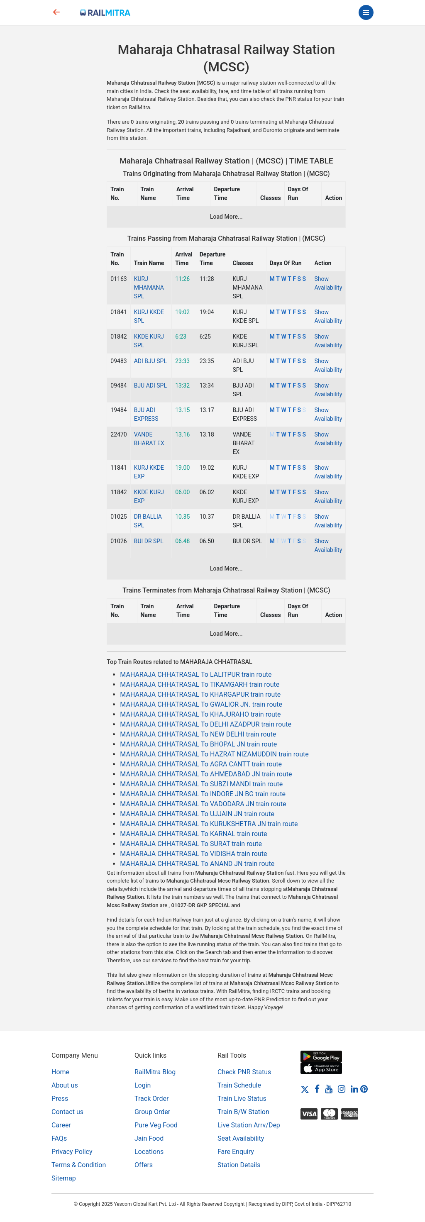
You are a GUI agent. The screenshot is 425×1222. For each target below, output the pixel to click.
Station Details (238, 1165)
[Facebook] (317, 1089)
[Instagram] (341, 1089)
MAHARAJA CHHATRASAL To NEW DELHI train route (198, 734)
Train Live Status (241, 1098)
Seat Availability (240, 1138)
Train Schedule (239, 1085)
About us (64, 1085)
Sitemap (63, 1178)
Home (60, 1072)
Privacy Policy (72, 1152)
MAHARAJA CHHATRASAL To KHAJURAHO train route (200, 714)
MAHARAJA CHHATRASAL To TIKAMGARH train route (199, 684)
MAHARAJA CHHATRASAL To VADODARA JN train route (203, 804)
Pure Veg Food (156, 1125)
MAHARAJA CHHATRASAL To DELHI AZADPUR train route (205, 724)
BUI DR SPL (149, 541)
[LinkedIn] (354, 1089)
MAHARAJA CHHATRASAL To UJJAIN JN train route (197, 814)
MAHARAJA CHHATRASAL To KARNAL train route (193, 834)
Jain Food (149, 1138)
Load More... (226, 216)
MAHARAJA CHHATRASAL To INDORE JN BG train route (203, 794)
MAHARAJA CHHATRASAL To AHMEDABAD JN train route (206, 774)
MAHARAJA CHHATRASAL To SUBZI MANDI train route (201, 784)
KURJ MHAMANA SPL (149, 288)
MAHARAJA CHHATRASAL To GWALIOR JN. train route (201, 704)
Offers (143, 1165)
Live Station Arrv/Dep (248, 1125)
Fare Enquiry (235, 1152)
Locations (149, 1152)
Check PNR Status (244, 1072)
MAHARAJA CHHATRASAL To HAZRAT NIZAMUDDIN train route (214, 754)
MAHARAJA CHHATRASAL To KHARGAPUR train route (200, 694)
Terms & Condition (78, 1165)
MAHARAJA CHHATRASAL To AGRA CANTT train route (201, 764)
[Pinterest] (364, 1089)
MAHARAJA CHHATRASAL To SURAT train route (191, 844)
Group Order (152, 1112)
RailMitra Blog (155, 1072)
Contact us (67, 1112)
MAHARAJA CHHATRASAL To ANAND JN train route (197, 864)
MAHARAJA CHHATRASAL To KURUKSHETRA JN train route (209, 824)
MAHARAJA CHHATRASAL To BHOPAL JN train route (198, 744)
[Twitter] (304, 1089)
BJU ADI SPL (150, 385)
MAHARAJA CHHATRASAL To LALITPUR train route (195, 674)
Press (59, 1098)
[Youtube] (328, 1089)
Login (142, 1085)
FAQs (59, 1138)
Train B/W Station (243, 1112)
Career (61, 1125)
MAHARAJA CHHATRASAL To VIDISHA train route (193, 854)
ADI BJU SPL (150, 361)
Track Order (151, 1098)
